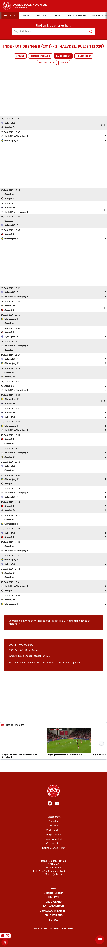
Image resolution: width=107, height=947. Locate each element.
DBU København (53, 906)
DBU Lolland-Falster (53, 911)
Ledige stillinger (53, 834)
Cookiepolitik (53, 843)
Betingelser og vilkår (53, 848)
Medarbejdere (53, 830)
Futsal (53, 920)
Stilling (20, 56)
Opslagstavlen (46, 63)
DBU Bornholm (53, 893)
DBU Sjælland (53, 915)
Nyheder (53, 821)
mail (76, 621)
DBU (53, 888)
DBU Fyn (53, 897)
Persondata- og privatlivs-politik (53, 928)
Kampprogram (63, 56)
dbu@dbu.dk (55, 874)
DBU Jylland (54, 902)
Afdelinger (53, 825)
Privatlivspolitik (53, 839)
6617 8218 (14, 624)
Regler (64, 63)
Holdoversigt (84, 56)
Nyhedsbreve (53, 817)
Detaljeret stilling (40, 56)
